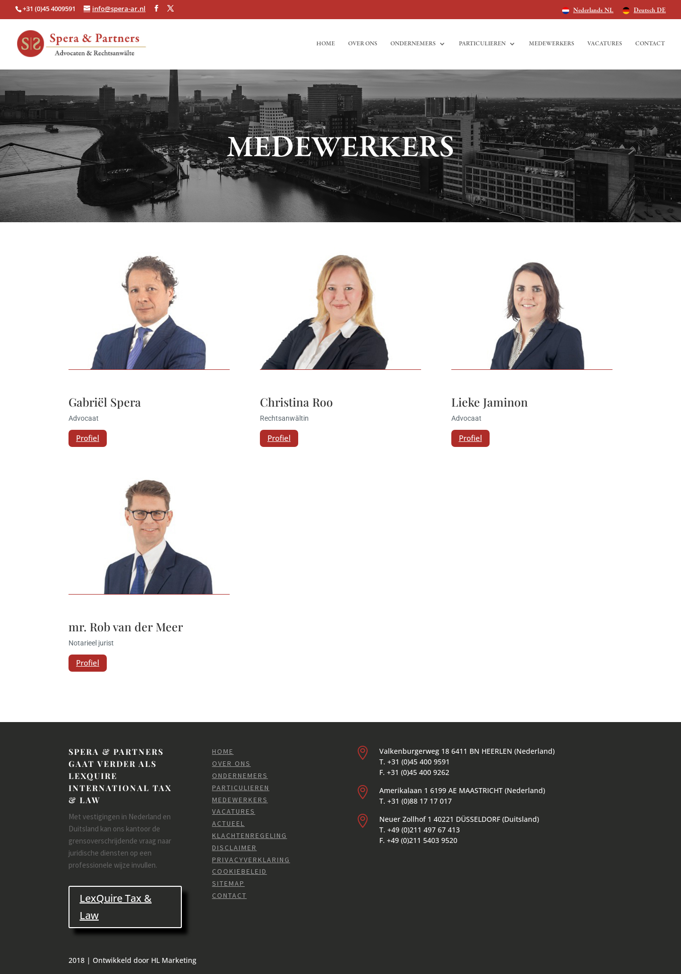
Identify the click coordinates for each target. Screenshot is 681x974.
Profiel (87, 438)
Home (325, 44)
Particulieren (482, 44)
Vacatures (604, 44)
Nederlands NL (593, 11)
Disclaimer (234, 847)
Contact (650, 44)
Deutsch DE (650, 11)
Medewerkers (551, 44)
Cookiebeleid (239, 871)
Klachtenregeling (249, 835)
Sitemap (228, 883)
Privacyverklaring (251, 859)
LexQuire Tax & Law (116, 906)
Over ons (362, 44)
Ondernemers (413, 44)
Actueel (228, 823)
